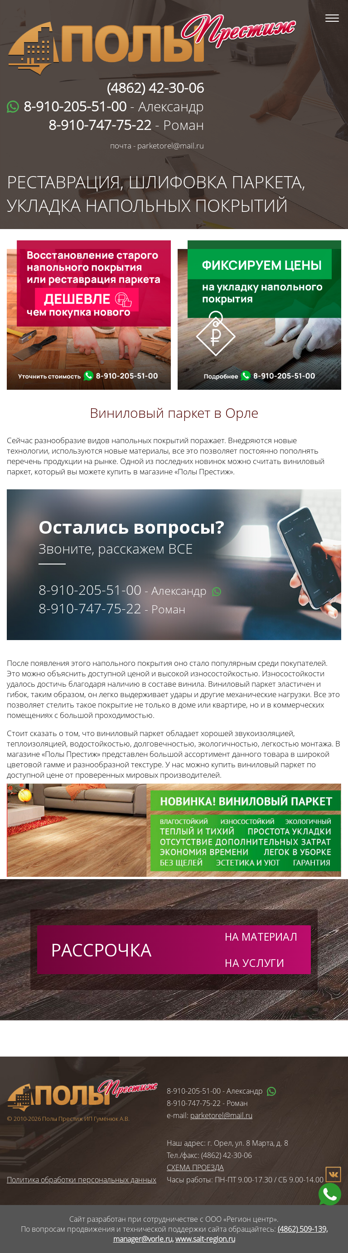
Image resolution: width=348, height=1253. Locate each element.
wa (88, 376)
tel (126, 376)
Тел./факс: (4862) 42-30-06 (209, 1155)
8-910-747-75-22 (90, 608)
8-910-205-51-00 (90, 589)
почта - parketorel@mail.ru (157, 145)
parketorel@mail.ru (221, 1115)
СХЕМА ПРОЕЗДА (195, 1167)
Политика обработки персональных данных (81, 1180)
